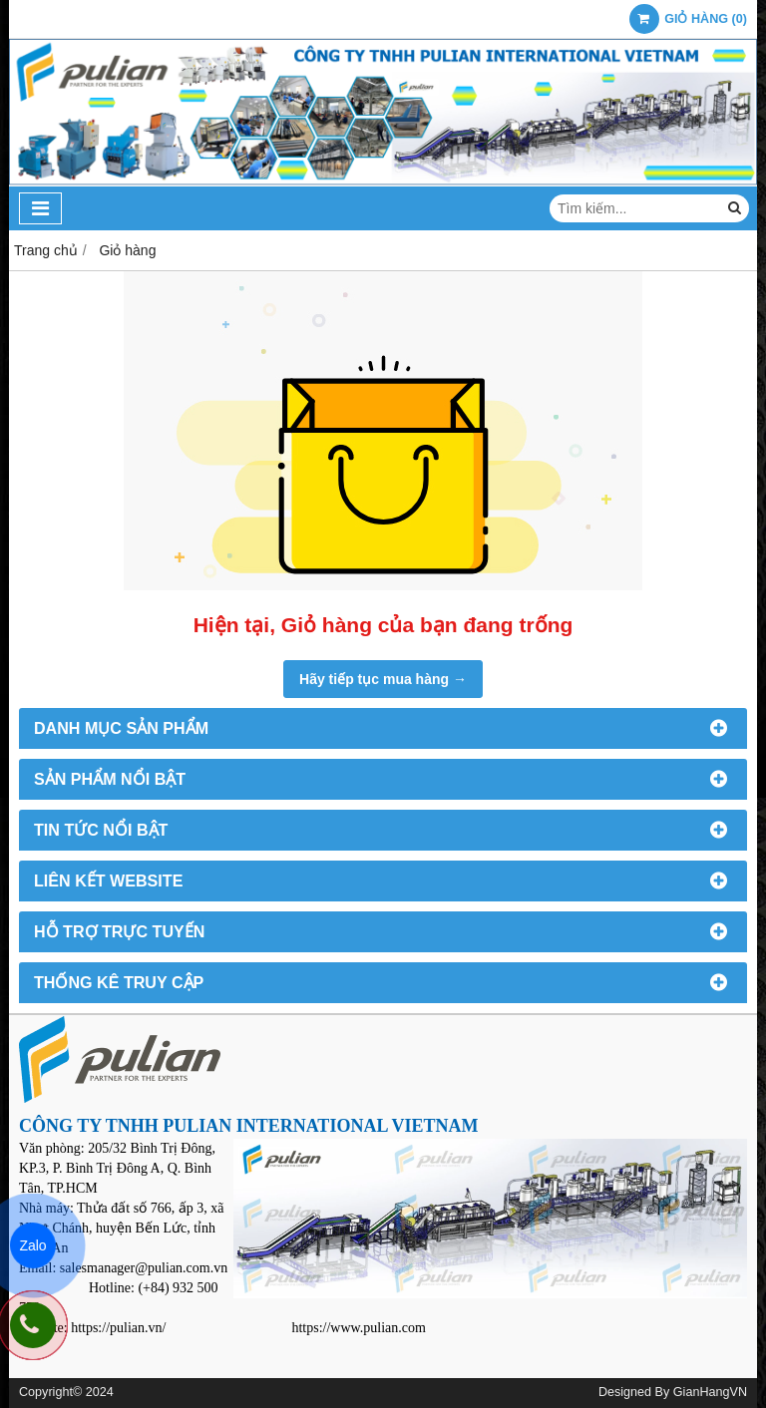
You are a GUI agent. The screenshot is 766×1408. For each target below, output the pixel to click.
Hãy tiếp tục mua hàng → (383, 679)
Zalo (32, 1244)
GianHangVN (710, 1392)
